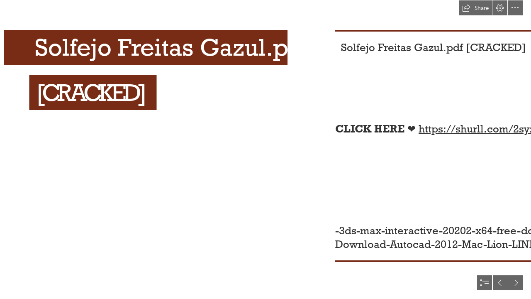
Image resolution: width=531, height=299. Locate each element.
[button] (475, 7)
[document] (265, 149)
